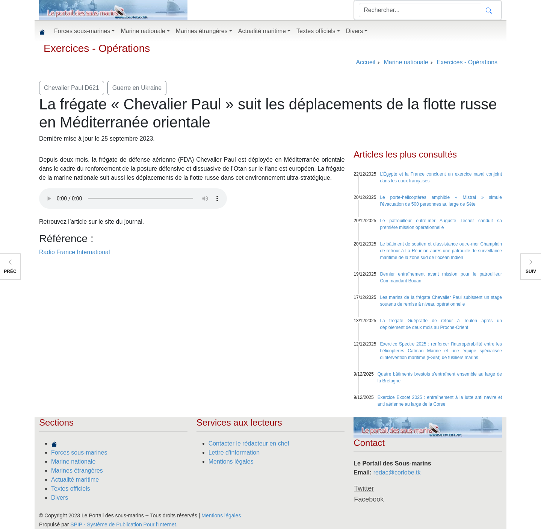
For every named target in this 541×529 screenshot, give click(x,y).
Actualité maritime (75, 479)
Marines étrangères (77, 470)
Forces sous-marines (79, 452)
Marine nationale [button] (143, 31)
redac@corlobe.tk (397, 472)
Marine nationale (73, 461)
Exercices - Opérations (97, 48)
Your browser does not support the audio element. (133, 198)
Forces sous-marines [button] (82, 31)
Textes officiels (70, 488)
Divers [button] (354, 31)
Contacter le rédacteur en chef (249, 443)
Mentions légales (231, 461)
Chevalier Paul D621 (71, 88)
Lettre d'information (234, 452)
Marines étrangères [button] (202, 31)
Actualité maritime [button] (262, 31)
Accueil (365, 62)
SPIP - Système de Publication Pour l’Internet (123, 524)
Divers (59, 497)
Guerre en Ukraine (137, 88)
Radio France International (74, 252)
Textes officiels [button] (315, 31)
